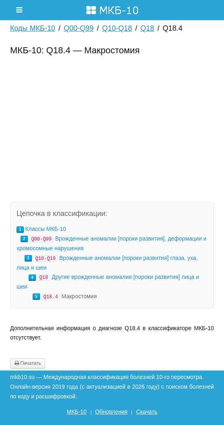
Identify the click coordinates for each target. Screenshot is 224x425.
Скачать (146, 411)
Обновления (111, 411)
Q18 (147, 28)
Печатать (28, 363)
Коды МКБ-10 (32, 28)
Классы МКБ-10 (45, 229)
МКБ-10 (76, 411)
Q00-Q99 (79, 28)
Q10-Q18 (117, 28)
